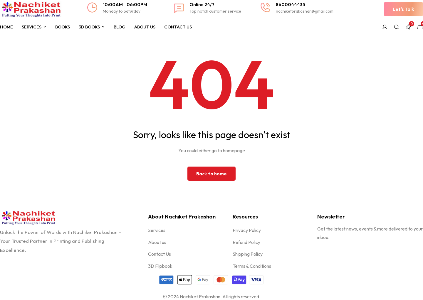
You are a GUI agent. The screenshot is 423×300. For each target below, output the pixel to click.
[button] (403, 9)
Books (62, 27)
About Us (144, 27)
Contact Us (178, 27)
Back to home (211, 174)
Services (34, 27)
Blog (119, 27)
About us (157, 242)
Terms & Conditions (252, 266)
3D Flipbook (160, 266)
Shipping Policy (248, 254)
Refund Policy (246, 242)
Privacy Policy (247, 230)
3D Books (92, 27)
